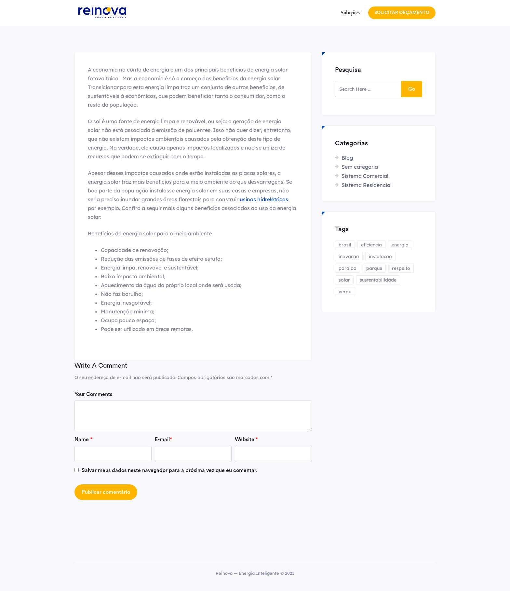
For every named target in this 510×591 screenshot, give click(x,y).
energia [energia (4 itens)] (400, 245)
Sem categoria (360, 167)
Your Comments (93, 394)
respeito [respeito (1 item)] (401, 268)
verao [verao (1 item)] (345, 292)
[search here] (368, 89)
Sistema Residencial (367, 185)
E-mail (163, 439)
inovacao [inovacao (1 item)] (349, 256)
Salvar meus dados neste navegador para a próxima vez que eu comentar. (170, 470)
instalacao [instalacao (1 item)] (380, 256)
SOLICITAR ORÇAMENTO (401, 12)
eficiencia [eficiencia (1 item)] (371, 245)
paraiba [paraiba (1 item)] (347, 268)
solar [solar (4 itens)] (344, 280)
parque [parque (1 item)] (374, 268)
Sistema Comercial (365, 176)
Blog (347, 157)
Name (83, 439)
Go (411, 89)
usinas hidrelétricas (264, 199)
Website (246, 439)
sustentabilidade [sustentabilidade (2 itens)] (378, 280)
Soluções (350, 12)
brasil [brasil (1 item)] (345, 245)
